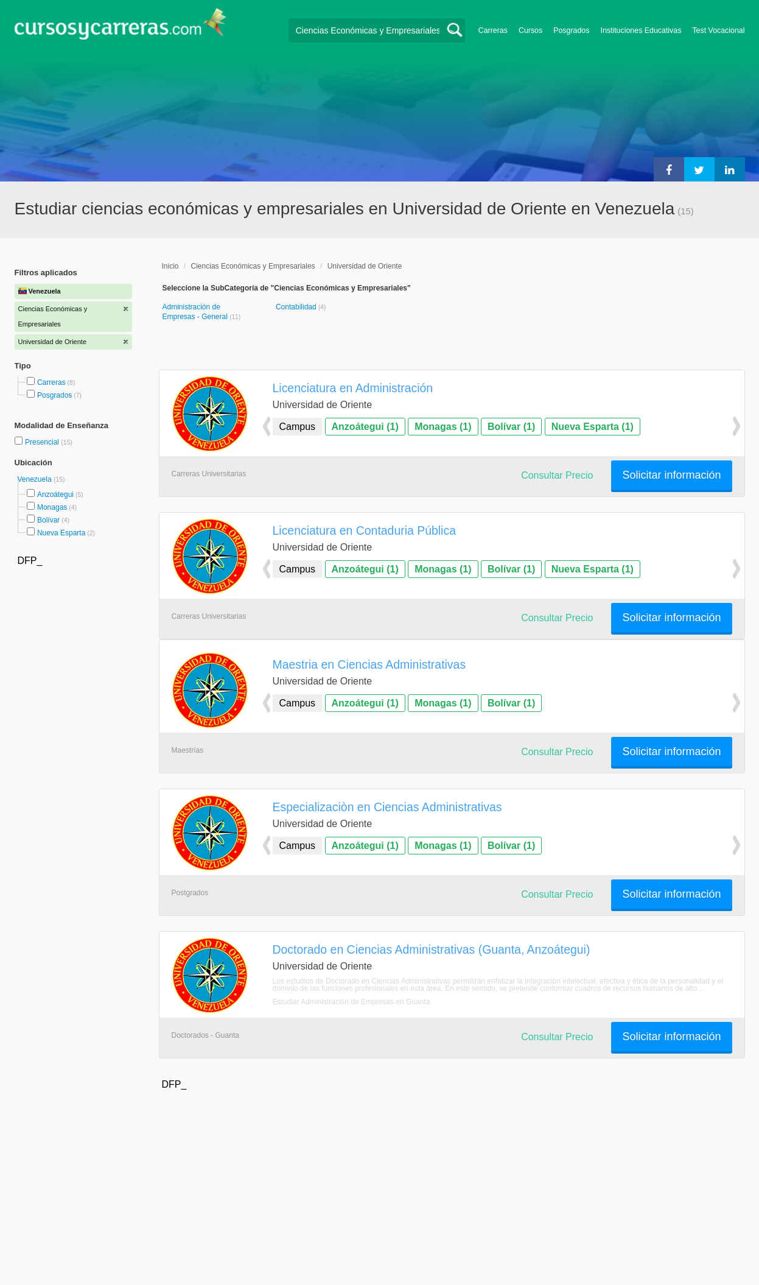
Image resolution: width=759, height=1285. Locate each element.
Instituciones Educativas (640, 30)
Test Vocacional (718, 30)
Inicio (170, 266)
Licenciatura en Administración (353, 388)
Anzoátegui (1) (365, 426)
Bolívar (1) (511, 426)
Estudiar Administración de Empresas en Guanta (351, 1002)
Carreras (493, 30)
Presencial (43, 442)
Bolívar (48, 520)
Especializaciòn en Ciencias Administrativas (387, 807)
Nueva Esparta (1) (592, 426)
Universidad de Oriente (364, 266)
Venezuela (36, 479)
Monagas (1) (442, 426)
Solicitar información (671, 475)
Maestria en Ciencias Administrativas (369, 664)
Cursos (530, 30)
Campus (297, 426)
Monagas (52, 507)
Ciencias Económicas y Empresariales (253, 266)
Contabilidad (297, 307)
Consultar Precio (557, 475)
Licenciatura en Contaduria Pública (364, 530)
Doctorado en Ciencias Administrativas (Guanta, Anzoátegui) (431, 949)
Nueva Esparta (61, 533)
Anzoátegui (55, 494)
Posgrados (571, 30)
